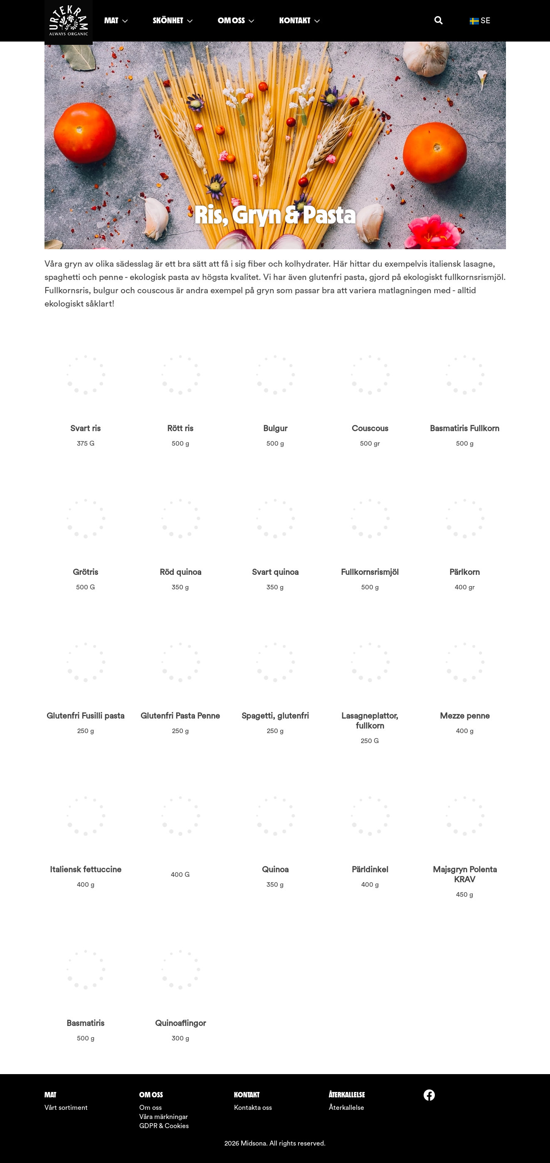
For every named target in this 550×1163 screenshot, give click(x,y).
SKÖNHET (172, 20)
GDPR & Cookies (164, 1126)
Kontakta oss (253, 1107)
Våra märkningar (163, 1117)
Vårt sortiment (66, 1107)
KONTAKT (299, 20)
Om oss (150, 1107)
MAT (116, 20)
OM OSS (236, 20)
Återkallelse (346, 1107)
